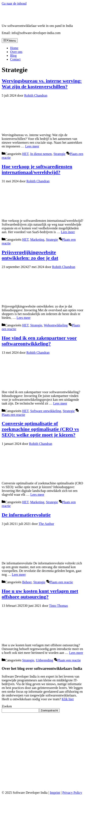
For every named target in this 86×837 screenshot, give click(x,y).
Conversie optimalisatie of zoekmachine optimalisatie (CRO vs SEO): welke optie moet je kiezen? (40, 429)
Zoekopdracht (49, 710)
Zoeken (7, 706)
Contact (15, 59)
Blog (13, 55)
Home (14, 48)
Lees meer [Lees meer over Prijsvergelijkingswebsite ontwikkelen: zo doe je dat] (24, 317)
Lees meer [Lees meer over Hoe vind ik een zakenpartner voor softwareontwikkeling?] (60, 403)
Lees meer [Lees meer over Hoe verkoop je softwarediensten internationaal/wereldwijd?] (68, 232)
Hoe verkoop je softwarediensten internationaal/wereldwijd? (37, 169)
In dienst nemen (41, 154)
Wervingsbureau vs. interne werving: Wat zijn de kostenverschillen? (42, 83)
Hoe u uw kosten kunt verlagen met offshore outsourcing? (40, 593)
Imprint (55, 792)
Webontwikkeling (56, 325)
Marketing (37, 239)
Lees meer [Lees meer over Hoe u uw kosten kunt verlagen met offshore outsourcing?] (76, 652)
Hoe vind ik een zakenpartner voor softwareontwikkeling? (39, 340)
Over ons (16, 52)
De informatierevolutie (26, 515)
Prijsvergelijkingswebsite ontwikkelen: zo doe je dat (30, 255)
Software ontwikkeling (45, 411)
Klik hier (68, 699)
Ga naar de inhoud (14, 3)
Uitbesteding (44, 660)
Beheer (27, 582)
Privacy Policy (72, 792)
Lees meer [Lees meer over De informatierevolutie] (19, 574)
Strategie (59, 154)
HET (25, 154)
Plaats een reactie (13, 415)
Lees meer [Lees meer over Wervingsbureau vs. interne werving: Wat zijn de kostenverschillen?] (32, 146)
